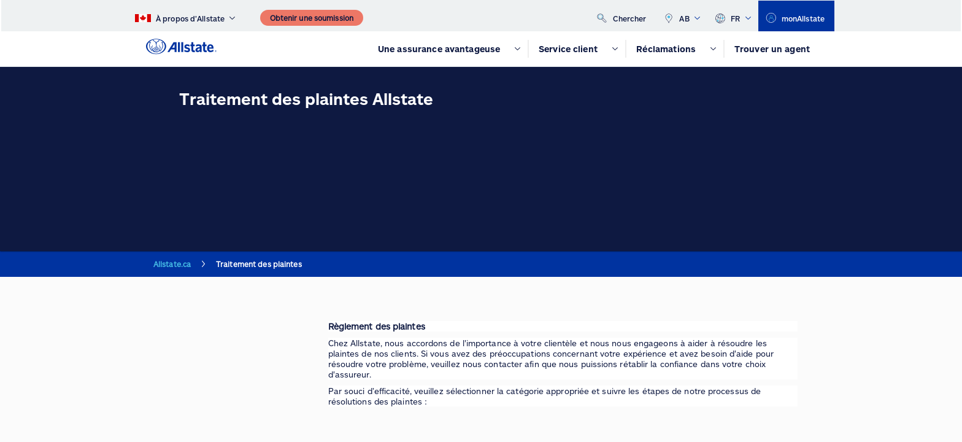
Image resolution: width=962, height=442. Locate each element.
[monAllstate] (796, 16)
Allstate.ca (172, 264)
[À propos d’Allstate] (185, 16)
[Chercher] (622, 15)
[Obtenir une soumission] (311, 18)
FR (732, 16)
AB (681, 16)
